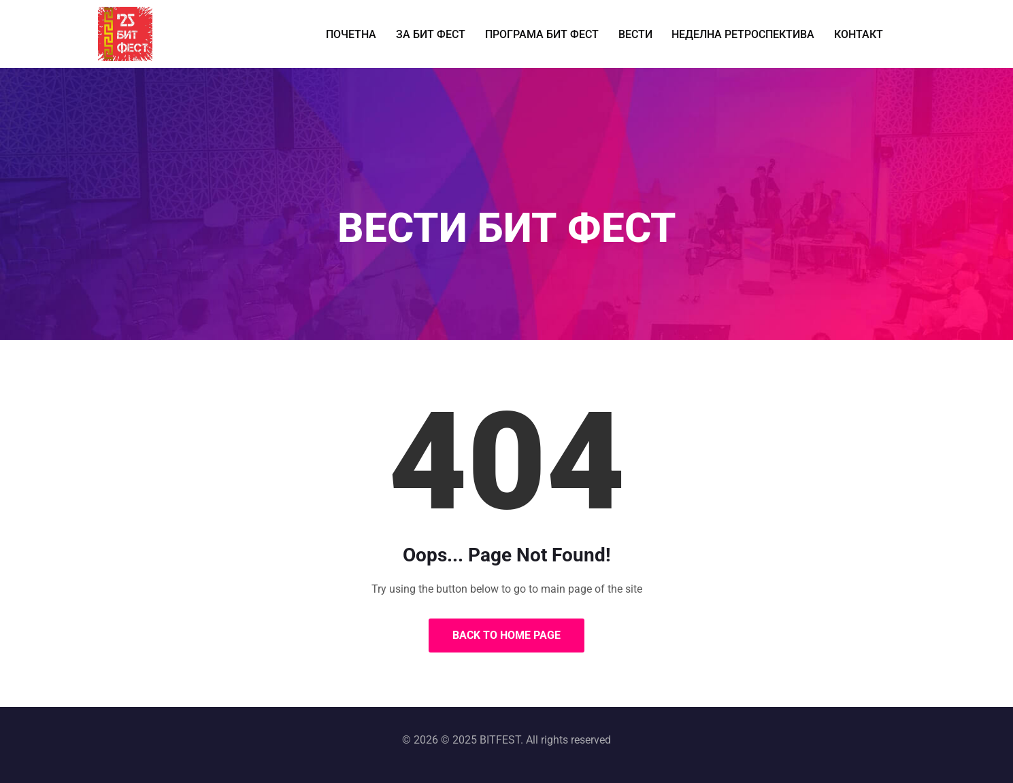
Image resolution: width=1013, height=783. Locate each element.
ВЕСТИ (633, 34)
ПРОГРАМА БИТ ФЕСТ (543, 34)
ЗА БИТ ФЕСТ (437, 34)
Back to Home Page (506, 635)
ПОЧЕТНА (360, 34)
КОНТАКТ (848, 34)
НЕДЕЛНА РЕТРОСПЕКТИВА (737, 34)
